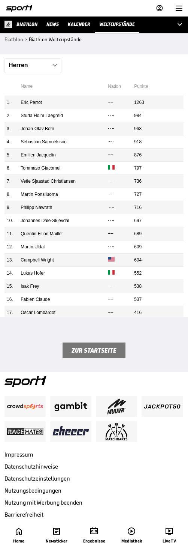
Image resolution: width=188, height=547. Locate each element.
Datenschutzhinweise (31, 466)
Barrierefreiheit (23, 514)
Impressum (18, 454)
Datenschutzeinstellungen (37, 478)
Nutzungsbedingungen (32, 490)
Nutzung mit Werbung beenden (43, 502)
